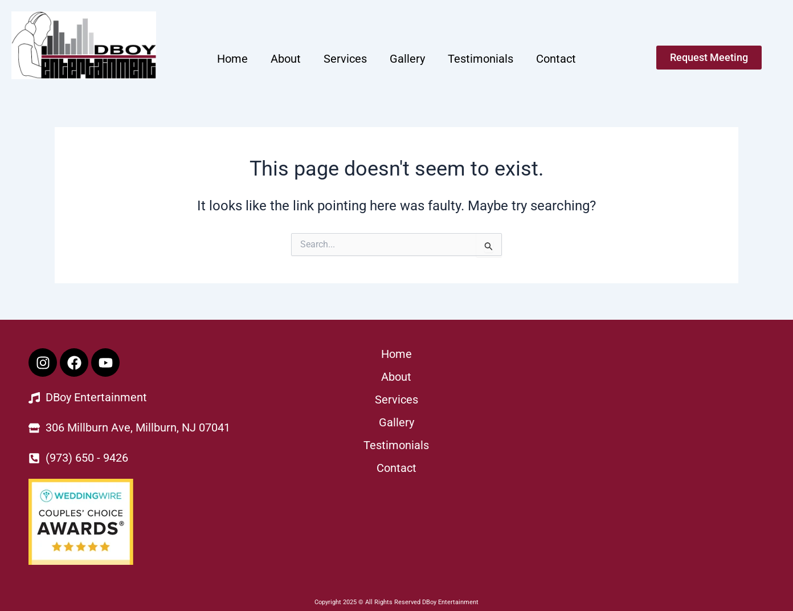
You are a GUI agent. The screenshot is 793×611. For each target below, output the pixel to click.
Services (345, 59)
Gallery (407, 59)
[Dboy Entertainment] (646, 433)
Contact (556, 59)
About (286, 59)
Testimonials (480, 59)
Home (232, 59)
